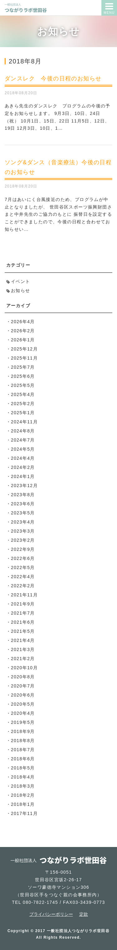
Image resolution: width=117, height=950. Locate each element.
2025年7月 (23, 367)
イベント (20, 281)
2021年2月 (23, 658)
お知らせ (20, 290)
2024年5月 (23, 449)
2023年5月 (23, 512)
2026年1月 (23, 339)
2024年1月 (23, 476)
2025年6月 (23, 376)
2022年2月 (23, 585)
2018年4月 (23, 776)
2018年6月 (23, 758)
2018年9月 (23, 731)
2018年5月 (23, 767)
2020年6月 (23, 695)
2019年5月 (23, 722)
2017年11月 (24, 813)
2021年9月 (23, 603)
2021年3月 (23, 649)
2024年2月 (23, 467)
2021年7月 (23, 613)
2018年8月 (23, 740)
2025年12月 (24, 348)
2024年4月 (23, 458)
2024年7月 (23, 439)
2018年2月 (23, 795)
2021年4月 (23, 640)
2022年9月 (23, 549)
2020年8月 (23, 676)
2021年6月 (23, 622)
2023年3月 (23, 531)
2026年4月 (23, 321)
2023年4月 (23, 521)
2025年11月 (24, 358)
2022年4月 (23, 576)
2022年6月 (23, 558)
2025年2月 (23, 403)
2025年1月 (23, 412)
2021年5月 (23, 631)
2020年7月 (23, 685)
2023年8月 (23, 494)
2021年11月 (24, 594)
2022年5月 (23, 567)
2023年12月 (24, 485)
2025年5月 (23, 385)
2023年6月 (23, 503)
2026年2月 (23, 330)
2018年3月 (23, 786)
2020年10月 (24, 667)
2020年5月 (23, 704)
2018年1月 (23, 804)
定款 (83, 914)
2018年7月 (23, 749)
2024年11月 (24, 421)
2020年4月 (23, 713)
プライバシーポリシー (51, 914)
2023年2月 (23, 540)
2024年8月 (23, 430)
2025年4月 (23, 394)
